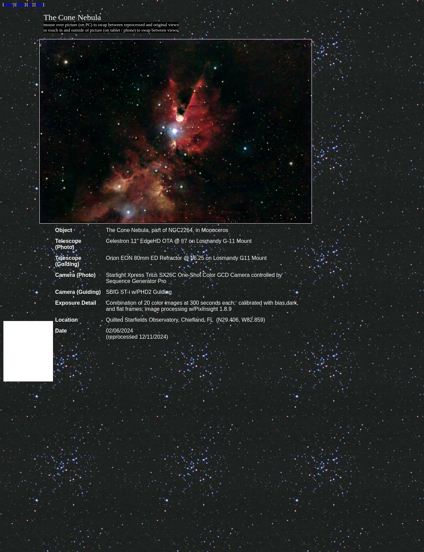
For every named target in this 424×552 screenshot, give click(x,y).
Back (21, 4)
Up (30, 4)
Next (39, 4)
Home (8, 4)
